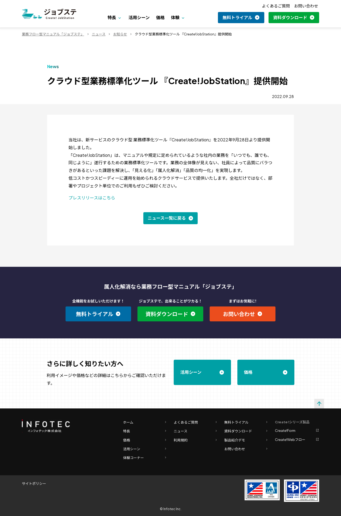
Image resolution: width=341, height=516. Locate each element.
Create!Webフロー (297, 439)
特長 (112, 17)
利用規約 (196, 440)
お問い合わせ (306, 6)
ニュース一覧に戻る (167, 218)
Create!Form (297, 430)
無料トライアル (237, 17)
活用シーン (138, 17)
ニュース (98, 34)
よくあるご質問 (276, 6)
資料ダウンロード (290, 17)
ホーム (145, 422)
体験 (175, 17)
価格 (160, 17)
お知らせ (120, 34)
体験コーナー (145, 457)
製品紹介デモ (246, 440)
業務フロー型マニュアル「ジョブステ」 (53, 34)
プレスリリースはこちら (91, 197)
